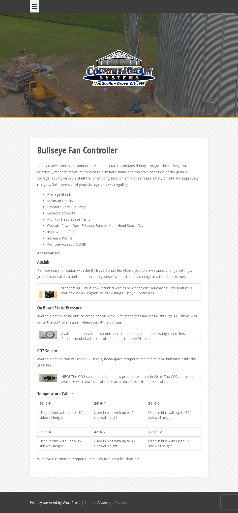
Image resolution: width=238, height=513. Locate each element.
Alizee (102, 502)
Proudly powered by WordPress (55, 502)
